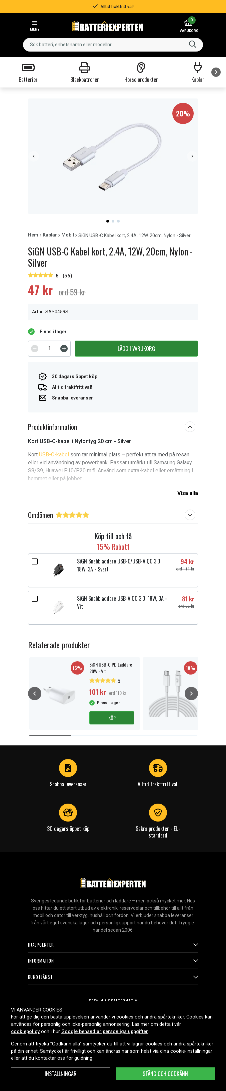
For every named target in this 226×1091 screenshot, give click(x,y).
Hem (33, 234)
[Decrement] (34, 348)
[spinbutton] (49, 348)
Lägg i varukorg (136, 349)
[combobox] (113, 45)
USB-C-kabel (54, 454)
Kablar (50, 234)
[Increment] (64, 348)
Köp (112, 717)
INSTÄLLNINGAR (61, 1074)
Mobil (67, 234)
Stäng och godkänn (165, 1074)
